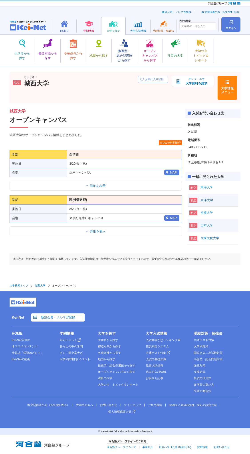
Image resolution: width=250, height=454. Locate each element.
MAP (173, 172)
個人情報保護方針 (119, 411)
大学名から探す (108, 340)
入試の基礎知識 (156, 359)
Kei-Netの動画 (21, 359)
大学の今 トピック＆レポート (118, 384)
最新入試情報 (154, 365)
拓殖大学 (206, 212)
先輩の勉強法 (202, 391)
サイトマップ (132, 405)
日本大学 (206, 225)
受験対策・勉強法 (208, 333)
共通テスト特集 (156, 352)
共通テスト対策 (204, 340)
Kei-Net (18, 317)
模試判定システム (157, 346)
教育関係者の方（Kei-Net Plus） (221, 12)
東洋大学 (206, 200)
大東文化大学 (209, 238)
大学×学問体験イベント (75, 359)
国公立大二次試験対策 (208, 352)
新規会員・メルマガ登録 (176, 12)
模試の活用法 (202, 378)
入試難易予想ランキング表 (163, 340)
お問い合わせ (108, 405)
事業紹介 (147, 447)
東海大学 (206, 187)
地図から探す (106, 359)
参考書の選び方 (204, 384)
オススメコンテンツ (25, 346)
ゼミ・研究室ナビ (71, 352)
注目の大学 (105, 378)
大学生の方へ (84, 405)
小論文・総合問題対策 (208, 359)
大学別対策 (201, 346)
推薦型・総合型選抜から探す (116, 365)
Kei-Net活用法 (21, 340)
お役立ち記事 (154, 378)
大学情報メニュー (227, 90)
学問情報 (67, 333)
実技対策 (199, 372)
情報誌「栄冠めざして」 (28, 352)
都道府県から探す (109, 346)
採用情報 (202, 447)
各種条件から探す (109, 352)
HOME (17, 333)
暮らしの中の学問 (71, 346)
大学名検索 (184, 21)
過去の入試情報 (156, 372)
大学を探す (107, 333)
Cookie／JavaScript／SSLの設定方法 (193, 405)
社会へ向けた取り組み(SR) (175, 447)
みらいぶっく (68, 340)
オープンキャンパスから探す (116, 372)
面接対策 (199, 365)
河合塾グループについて (121, 447)
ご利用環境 (155, 405)
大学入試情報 (156, 333)
